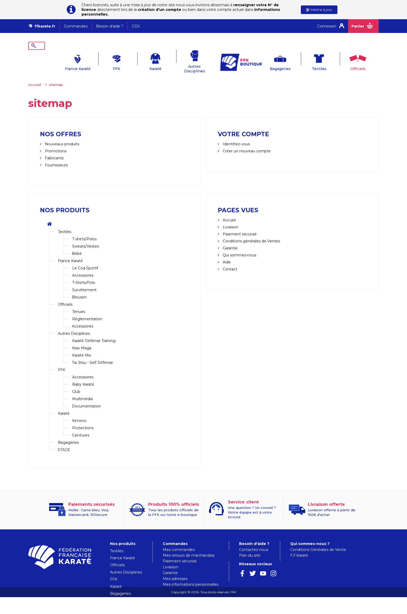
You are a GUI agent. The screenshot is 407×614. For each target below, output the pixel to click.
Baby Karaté (83, 376)
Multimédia (82, 390)
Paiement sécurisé (239, 226)
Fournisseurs (56, 157)
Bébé (77, 245)
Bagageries (264, 60)
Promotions (55, 143)
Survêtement (84, 281)
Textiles (303, 60)
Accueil (34, 76)
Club (76, 383)
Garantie (230, 240)
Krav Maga (81, 340)
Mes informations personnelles (190, 576)
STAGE (64, 441)
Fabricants (54, 150)
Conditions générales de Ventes (251, 233)
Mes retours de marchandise (189, 547)
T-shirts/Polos (84, 231)
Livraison (230, 219)
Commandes (75, 26)
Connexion (326, 26)
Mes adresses (175, 570)
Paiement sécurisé (180, 553)
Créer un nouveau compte (246, 143)
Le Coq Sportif (85, 260)
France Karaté (62, 60)
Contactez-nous (253, 541)
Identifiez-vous (236, 136)
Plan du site (249, 547)
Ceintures (80, 427)
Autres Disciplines (178, 60)
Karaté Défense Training (94, 332)
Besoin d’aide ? (109, 26)
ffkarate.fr (45, 26)
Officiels (342, 60)
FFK (101, 60)
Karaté (140, 60)
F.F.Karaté (299, 547)
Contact (229, 261)
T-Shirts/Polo (83, 274)
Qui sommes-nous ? (310, 535)
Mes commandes (179, 541)
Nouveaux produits (61, 136)
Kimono (79, 412)
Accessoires (82, 267)
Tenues (78, 303)
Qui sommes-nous (239, 247)
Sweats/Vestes (85, 238)
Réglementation (87, 311)
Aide (226, 254)
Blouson (79, 289)
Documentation (86, 398)
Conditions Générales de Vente (318, 541)
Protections (82, 420)
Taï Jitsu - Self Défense (92, 354)
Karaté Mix (81, 347)
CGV (136, 26)
